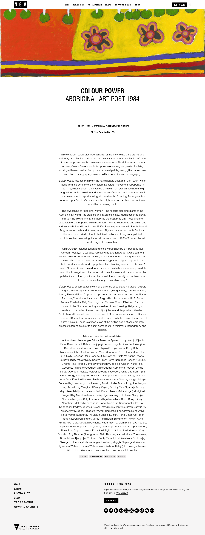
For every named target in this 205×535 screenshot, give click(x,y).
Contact (18, 489)
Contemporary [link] (96, 456)
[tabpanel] (102, 43)
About (17, 484)
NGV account (122, 493)
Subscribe (111, 501)
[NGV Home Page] (20, 4)
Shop (137, 5)
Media (17, 498)
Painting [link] (121, 456)
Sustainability (22, 493)
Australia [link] (83, 456)
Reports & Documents (26, 507)
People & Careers (23, 502)
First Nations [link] (110, 456)
